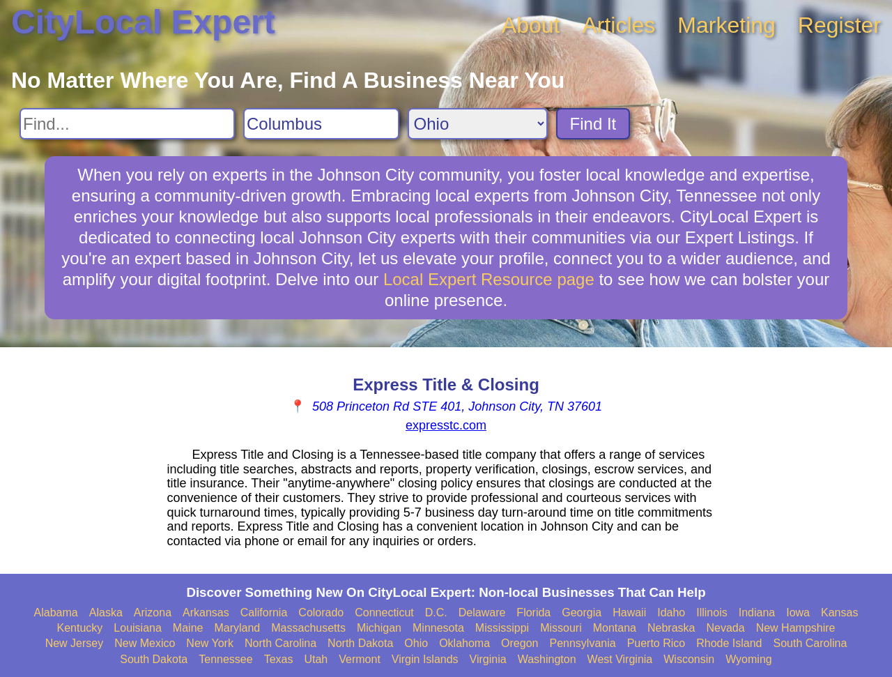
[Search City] (321, 123)
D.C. (436, 612)
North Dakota (360, 643)
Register (839, 25)
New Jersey (74, 643)
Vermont (359, 659)
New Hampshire (796, 628)
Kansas (839, 612)
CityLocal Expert (143, 21)
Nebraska (671, 628)
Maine (188, 628)
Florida (533, 612)
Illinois (711, 612)
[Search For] (127, 123)
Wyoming (748, 659)
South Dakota (153, 659)
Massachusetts (308, 628)
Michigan (379, 628)
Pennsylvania (582, 643)
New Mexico (144, 643)
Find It (593, 123)
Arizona (152, 612)
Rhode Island (729, 643)
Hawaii (629, 612)
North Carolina (280, 643)
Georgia (581, 612)
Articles (618, 25)
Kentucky (80, 628)
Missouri (561, 628)
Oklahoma (464, 643)
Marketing (726, 25)
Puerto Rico (656, 643)
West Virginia (620, 659)
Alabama (56, 612)
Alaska (106, 612)
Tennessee (225, 659)
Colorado (321, 612)
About (531, 25)
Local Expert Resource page (488, 279)
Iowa (798, 612)
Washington (547, 659)
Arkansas (206, 612)
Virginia (488, 659)
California (264, 612)
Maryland (237, 628)
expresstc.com (446, 425)
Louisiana (138, 628)
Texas (278, 659)
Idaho (671, 612)
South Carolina (810, 643)
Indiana (757, 612)
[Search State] (478, 123)
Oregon (519, 643)
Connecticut (384, 612)
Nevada (725, 628)
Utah (316, 659)
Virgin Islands (425, 659)
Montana (614, 628)
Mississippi (502, 628)
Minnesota (438, 628)
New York (209, 643)
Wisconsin (688, 659)
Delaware (482, 612)
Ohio (416, 643)
